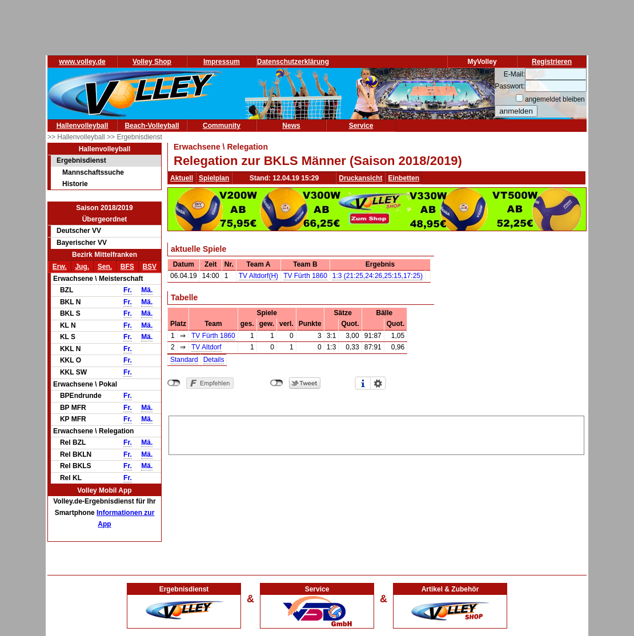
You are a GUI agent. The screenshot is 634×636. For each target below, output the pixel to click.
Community (221, 126)
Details (213, 360)
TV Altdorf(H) (258, 276)
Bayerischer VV (82, 243)
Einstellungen (378, 383)
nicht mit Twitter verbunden (276, 383)
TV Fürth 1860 (305, 276)
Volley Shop (152, 62)
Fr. (127, 290)
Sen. (105, 267)
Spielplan (214, 178)
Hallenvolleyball (83, 126)
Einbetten (403, 178)
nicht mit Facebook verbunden (173, 383)
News (291, 126)
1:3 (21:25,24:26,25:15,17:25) (377, 276)
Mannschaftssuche (93, 172)
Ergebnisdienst (81, 160)
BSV (149, 267)
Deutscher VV (79, 231)
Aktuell (181, 178)
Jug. (82, 267)
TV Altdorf (206, 347)
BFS (127, 267)
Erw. (60, 267)
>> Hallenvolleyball (77, 137)
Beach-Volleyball (152, 126)
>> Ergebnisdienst (134, 137)
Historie (75, 184)
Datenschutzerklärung (293, 62)
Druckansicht (360, 178)
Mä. (147, 290)
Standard (184, 360)
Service (361, 126)
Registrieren (552, 62)
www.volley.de (82, 62)
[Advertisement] (376, 433)
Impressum (221, 62)
